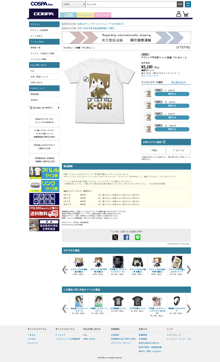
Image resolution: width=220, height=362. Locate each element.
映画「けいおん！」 (85, 47)
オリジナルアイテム (37, 329)
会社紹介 (34, 99)
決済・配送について (39, 76)
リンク (170, 329)
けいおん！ (68, 47)
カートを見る (36, 35)
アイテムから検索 (38, 59)
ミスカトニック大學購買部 (67, 338)
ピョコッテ (33, 342)
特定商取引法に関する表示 (123, 338)
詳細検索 (188, 4)
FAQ (32, 70)
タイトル (178, 150)
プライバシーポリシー (121, 342)
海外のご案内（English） (151, 351)
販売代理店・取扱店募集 (150, 347)
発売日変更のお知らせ (149, 342)
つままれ (32, 334)
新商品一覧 (35, 47)
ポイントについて (149, 75)
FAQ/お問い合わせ (39, 65)
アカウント (35, 24)
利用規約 (115, 329)
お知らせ (143, 329)
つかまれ (32, 338)
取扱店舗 (34, 94)
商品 (153, 150)
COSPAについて (38, 88)
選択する (172, 94)
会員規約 (115, 334)
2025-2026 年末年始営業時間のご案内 (95, 28)
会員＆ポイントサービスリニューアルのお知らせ (100, 24)
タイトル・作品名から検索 (42, 53)
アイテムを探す (37, 41)
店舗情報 (143, 334)
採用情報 (143, 338)
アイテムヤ (60, 334)
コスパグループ (174, 334)
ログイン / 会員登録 (39, 30)
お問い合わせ (36, 82)
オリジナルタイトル (65, 329)
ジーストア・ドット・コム (179, 338)
